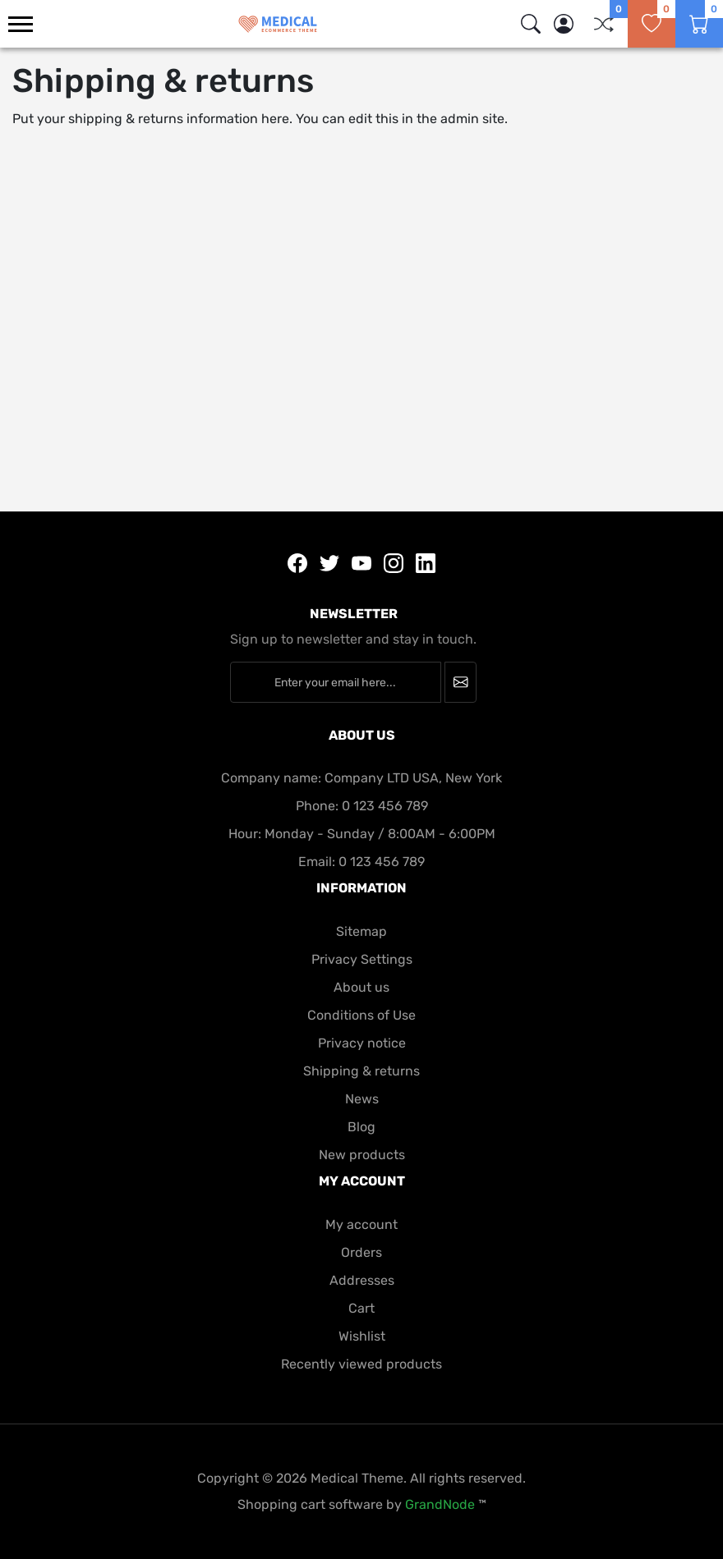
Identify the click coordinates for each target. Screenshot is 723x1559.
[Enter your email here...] (335, 682)
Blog (361, 1127)
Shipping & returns (361, 1071)
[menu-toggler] (20, 24)
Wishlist (361, 1336)
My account (361, 1224)
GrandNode (440, 1504)
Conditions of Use (361, 1015)
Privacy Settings (361, 959)
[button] (563, 24)
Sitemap (361, 931)
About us (361, 987)
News (362, 1099)
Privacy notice (362, 1043)
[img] (531, 24)
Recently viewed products (361, 1364)
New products (362, 1154)
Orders (361, 1252)
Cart (361, 1308)
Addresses (361, 1280)
